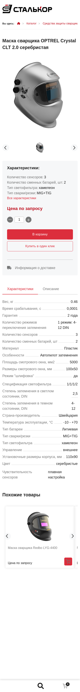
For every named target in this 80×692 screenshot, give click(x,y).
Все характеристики (21, 198)
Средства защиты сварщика (61, 23)
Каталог (32, 23)
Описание (51, 289)
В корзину (40, 234)
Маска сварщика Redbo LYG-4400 (32, 548)
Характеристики (20, 289)
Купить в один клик (40, 246)
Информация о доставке (31, 268)
